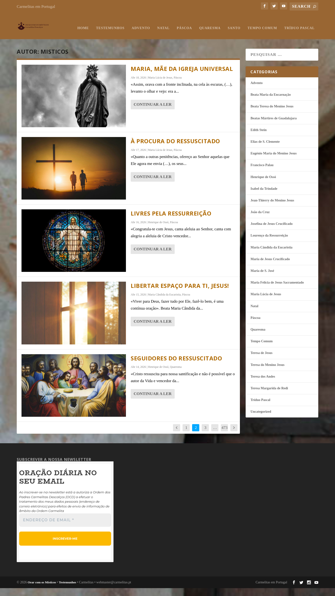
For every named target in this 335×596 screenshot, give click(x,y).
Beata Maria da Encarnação (270, 103)
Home (26, 36)
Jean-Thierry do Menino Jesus (272, 208)
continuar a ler (153, 112)
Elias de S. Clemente (265, 150)
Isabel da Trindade (263, 197)
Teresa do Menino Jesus (267, 373)
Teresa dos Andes (262, 384)
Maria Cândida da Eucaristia (164, 302)
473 (225, 435)
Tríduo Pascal (242, 36)
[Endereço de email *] (65, 528)
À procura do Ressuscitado (175, 149)
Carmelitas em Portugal (36, 6)
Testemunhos (53, 36)
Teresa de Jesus (261, 361)
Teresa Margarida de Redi (269, 396)
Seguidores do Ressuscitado (176, 366)
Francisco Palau (261, 173)
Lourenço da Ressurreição (269, 243)
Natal (106, 36)
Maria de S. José (262, 279)
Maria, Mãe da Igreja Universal (182, 77)
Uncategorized (260, 420)
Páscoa (127, 36)
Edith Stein (258, 138)
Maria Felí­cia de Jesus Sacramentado (277, 290)
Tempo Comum (205, 36)
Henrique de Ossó (158, 230)
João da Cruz (260, 220)
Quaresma (153, 36)
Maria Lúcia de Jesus (160, 85)
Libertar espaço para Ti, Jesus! (180, 294)
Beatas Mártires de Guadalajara (273, 126)
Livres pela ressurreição (171, 221)
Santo (177, 36)
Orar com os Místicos (42, 590)
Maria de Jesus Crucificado (270, 267)
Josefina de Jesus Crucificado (271, 232)
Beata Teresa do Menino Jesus (271, 114)
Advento (84, 36)
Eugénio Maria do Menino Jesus (273, 161)
